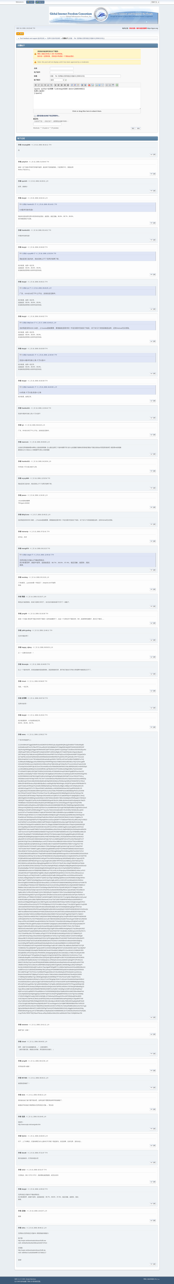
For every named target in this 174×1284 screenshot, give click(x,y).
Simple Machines (31, 1279)
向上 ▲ (157, 1279)
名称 (35, 68)
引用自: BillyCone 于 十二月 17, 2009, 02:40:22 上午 (39, 323)
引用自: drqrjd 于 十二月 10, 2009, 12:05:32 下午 (38, 555)
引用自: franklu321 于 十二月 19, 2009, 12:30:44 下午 (39, 355)
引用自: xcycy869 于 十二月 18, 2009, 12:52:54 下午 (39, 253)
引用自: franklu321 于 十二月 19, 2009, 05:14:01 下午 (39, 204)
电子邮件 (37, 72)
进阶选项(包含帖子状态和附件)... (48, 116)
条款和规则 (150, 1279)
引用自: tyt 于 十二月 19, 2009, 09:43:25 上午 (36, 288)
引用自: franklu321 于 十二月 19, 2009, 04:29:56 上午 (39, 387)
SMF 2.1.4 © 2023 (19, 1279)
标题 (35, 76)
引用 (152, 154)
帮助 (145, 1279)
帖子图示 (37, 80)
